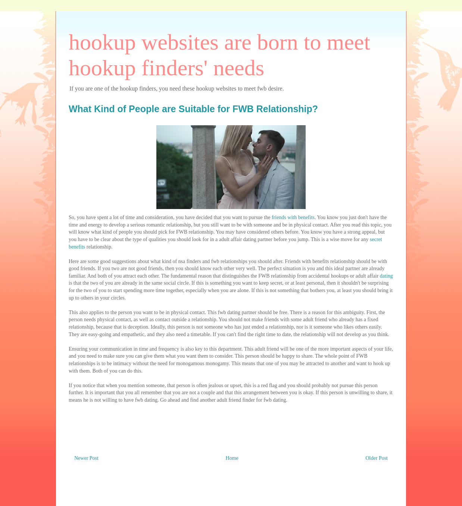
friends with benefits (293, 217)
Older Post (377, 458)
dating (386, 276)
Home (232, 458)
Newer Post (86, 458)
